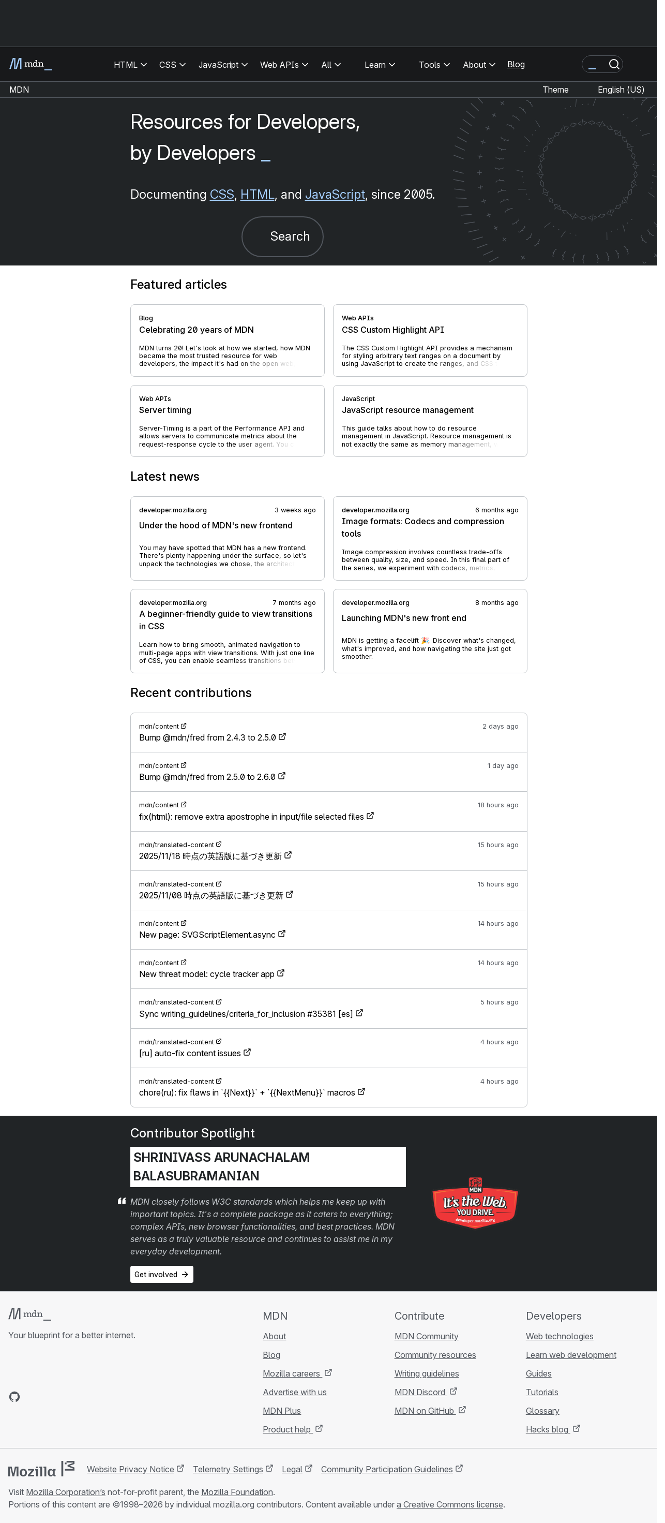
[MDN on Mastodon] (70, 1397)
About (274, 1336)
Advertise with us (295, 1392)
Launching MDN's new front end (404, 618)
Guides (539, 1373)
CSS (222, 194)
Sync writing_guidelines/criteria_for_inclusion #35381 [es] (246, 1014)
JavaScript (335, 194)
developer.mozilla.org (173, 510)
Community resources (435, 1355)
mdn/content (159, 726)
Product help (288, 1429)
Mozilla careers (292, 1373)
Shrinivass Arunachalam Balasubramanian (221, 1167)
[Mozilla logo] (41, 1468)
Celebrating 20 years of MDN (196, 329)
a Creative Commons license (450, 1504)
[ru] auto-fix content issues (190, 1053)
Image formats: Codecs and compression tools (423, 527)
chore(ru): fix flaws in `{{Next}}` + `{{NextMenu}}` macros (247, 1092)
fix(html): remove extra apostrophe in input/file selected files (251, 816)
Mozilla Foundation (237, 1492)
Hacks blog (548, 1429)
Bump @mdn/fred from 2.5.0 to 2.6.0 (207, 777)
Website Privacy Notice (130, 1469)
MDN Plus (282, 1411)
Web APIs (358, 318)
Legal (292, 1469)
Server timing (165, 410)
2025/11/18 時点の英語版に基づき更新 (210, 856)
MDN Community (427, 1336)
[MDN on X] (52, 1397)
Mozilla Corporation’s (65, 1492)
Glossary (543, 1411)
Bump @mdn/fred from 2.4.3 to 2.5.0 (207, 737)
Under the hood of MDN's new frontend (216, 525)
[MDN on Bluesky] (33, 1397)
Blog (516, 64)
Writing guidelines (427, 1373)
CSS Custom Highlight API (393, 329)
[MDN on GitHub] (14, 1397)
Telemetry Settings (228, 1469)
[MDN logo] (29, 1314)
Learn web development (571, 1355)
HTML (257, 194)
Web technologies (560, 1336)
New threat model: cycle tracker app (207, 974)
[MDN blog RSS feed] (89, 1397)
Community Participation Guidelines (387, 1469)
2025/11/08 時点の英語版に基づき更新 (211, 895)
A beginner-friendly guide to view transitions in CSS (225, 620)
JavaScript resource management (408, 410)
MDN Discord (421, 1392)
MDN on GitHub (425, 1411)
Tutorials (542, 1392)
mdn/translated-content (176, 845)
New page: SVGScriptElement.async (207, 934)
